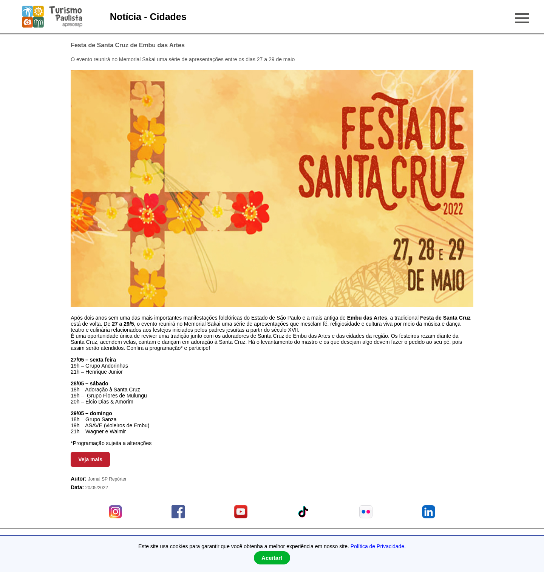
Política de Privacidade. (378, 546)
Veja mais (90, 459)
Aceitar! (272, 558)
